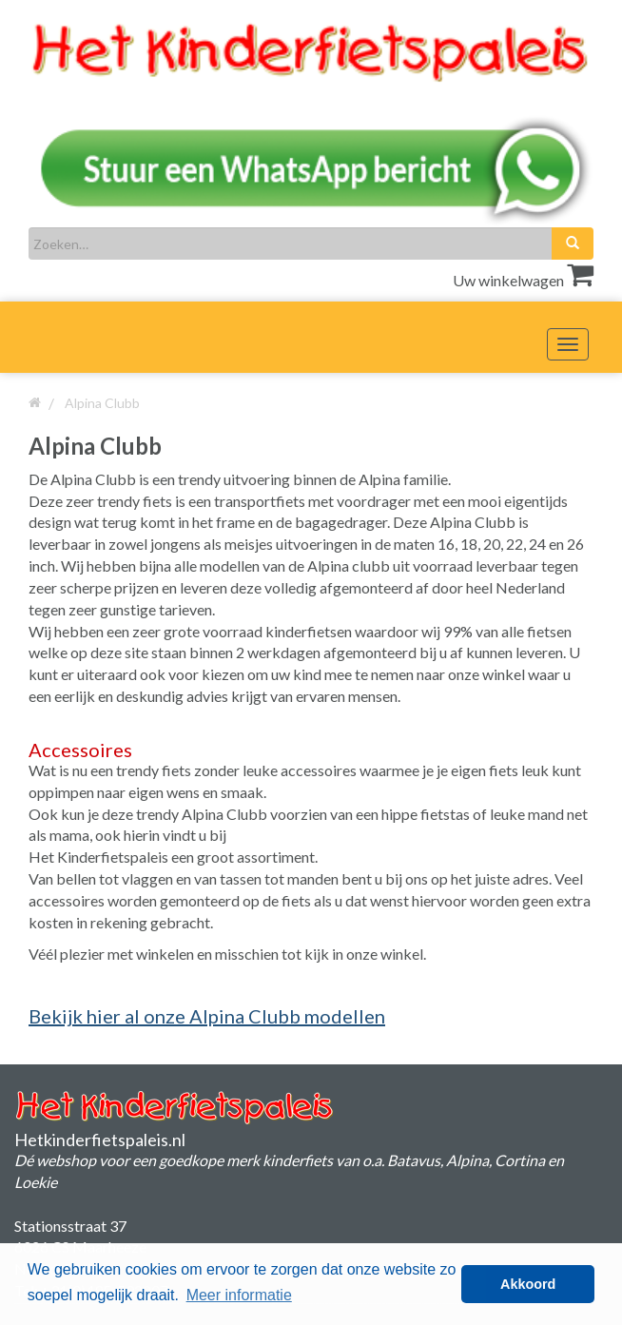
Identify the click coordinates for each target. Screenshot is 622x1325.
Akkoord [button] (527, 1284)
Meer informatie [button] (239, 1295)
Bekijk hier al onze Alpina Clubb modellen (207, 1015)
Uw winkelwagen (523, 280)
